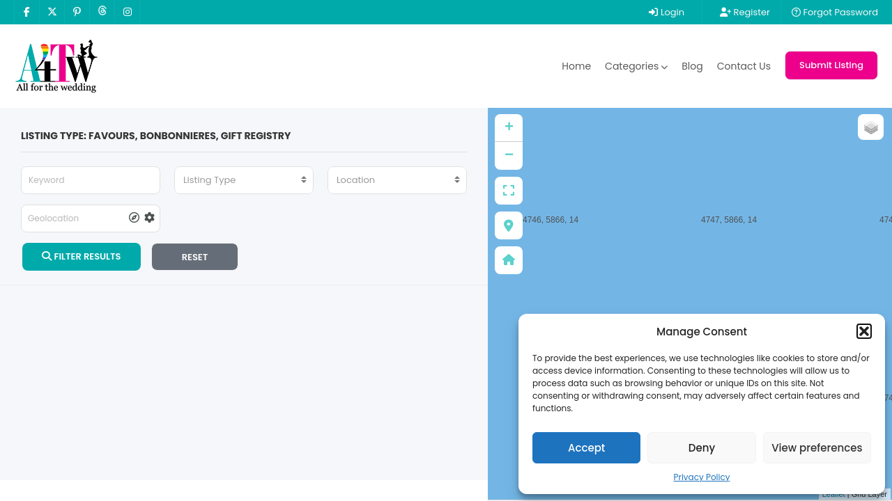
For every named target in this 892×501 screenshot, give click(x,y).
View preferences (816, 447)
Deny (702, 447)
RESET (195, 257)
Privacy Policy (701, 477)
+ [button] (509, 128)
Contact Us (744, 66)
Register (745, 12)
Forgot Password (835, 12)
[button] (864, 331)
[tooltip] (134, 218)
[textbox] (244, 180)
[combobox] (244, 180)
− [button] (509, 155)
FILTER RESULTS (81, 256)
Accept (586, 447)
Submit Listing (831, 65)
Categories (636, 66)
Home (576, 66)
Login (666, 12)
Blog (692, 66)
